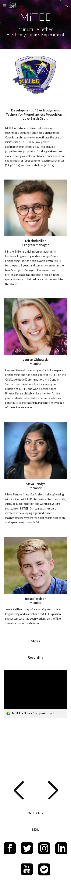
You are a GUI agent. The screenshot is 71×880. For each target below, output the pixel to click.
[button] (4, 5)
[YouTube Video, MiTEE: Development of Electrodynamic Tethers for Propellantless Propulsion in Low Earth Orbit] (36, 749)
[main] (36, 24)
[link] (36, 694)
